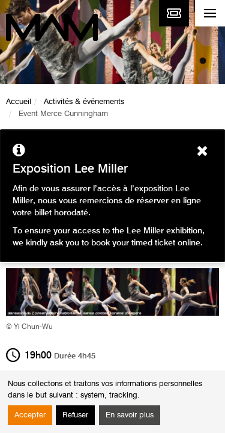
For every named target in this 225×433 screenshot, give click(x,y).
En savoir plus (130, 415)
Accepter (30, 415)
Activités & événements (84, 102)
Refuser (75, 415)
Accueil (18, 102)
